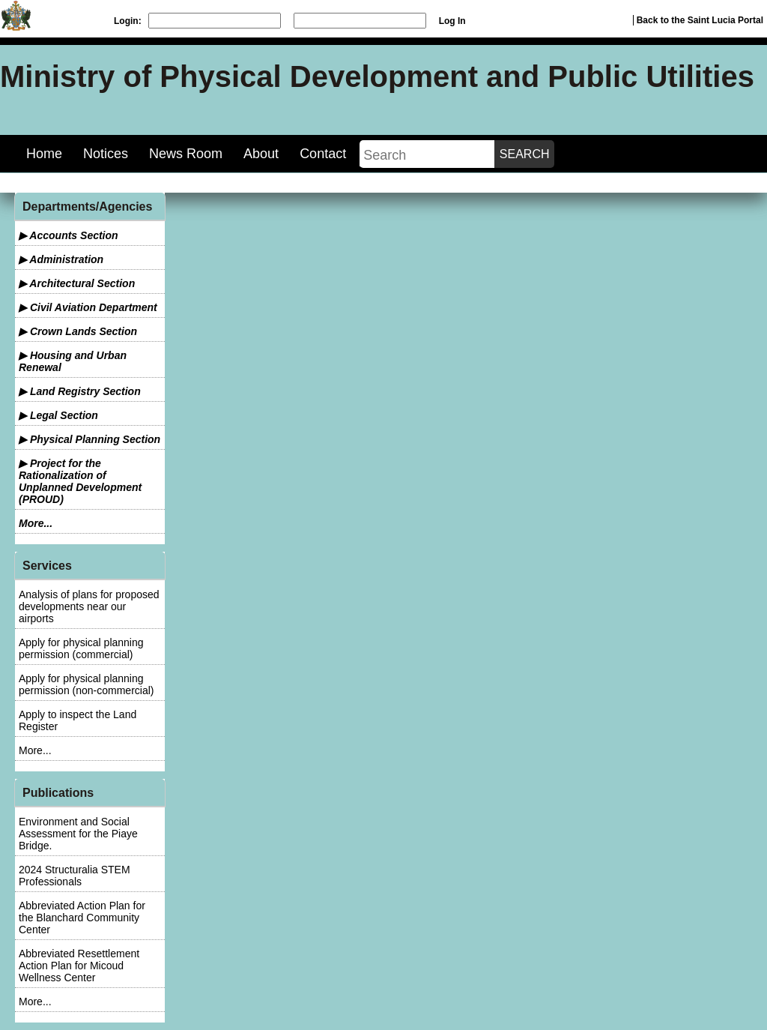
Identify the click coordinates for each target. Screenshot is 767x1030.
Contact (323, 153)
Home (44, 153)
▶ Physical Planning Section (89, 439)
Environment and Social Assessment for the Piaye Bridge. (78, 834)
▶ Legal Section (58, 415)
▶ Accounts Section (68, 235)
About (261, 153)
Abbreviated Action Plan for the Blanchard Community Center (82, 918)
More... (35, 523)
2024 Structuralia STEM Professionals (74, 876)
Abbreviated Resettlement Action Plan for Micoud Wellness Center (79, 966)
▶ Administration (61, 259)
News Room (185, 153)
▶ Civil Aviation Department (88, 307)
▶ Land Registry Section (80, 391)
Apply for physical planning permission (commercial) (81, 648)
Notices (105, 153)
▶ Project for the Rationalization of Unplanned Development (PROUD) (80, 481)
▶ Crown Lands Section (78, 331)
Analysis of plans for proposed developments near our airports (89, 606)
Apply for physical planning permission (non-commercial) (86, 684)
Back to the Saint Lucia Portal (700, 20)
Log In (452, 21)
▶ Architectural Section (77, 283)
